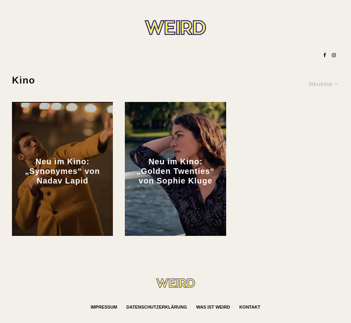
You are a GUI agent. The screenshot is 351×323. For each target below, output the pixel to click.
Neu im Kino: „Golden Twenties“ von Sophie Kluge (175, 171)
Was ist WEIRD (213, 307)
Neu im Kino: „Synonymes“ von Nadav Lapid (62, 171)
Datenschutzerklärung (156, 307)
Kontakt (249, 307)
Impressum (104, 307)
